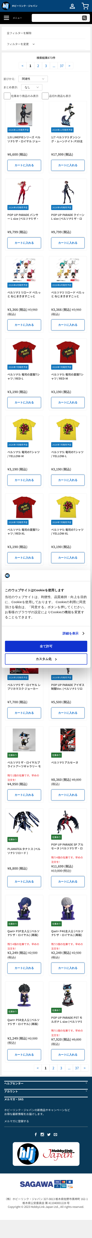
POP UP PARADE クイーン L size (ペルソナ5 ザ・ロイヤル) (67, 219)
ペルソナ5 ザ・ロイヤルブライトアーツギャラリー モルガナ (24, 766)
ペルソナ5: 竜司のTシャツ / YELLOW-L (67, 454)
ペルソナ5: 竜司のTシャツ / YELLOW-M (23, 454)
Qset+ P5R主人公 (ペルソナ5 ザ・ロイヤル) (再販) (23, 1022)
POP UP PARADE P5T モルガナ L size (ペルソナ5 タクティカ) (66, 1021)
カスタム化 (46, 659)
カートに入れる (24, 165)
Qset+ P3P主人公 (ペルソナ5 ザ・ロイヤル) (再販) (23, 933)
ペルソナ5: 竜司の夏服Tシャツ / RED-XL (23, 532)
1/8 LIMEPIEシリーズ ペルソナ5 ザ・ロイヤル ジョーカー (24, 141)
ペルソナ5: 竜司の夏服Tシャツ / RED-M (67, 376)
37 (62, 65)
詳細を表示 (71, 633)
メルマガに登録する (16, 1121)
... (54, 65)
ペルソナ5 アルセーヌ (64, 762)
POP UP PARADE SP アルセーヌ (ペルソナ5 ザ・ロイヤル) (67, 848)
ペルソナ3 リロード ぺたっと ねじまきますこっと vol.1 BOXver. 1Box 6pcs (24, 296)
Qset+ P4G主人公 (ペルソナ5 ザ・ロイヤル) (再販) (67, 933)
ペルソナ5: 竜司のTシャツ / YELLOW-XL (67, 532)
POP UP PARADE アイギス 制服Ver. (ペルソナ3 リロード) (67, 689)
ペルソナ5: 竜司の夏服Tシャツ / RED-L (23, 376)
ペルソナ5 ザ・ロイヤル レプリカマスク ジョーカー (24, 687)
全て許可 (46, 646)
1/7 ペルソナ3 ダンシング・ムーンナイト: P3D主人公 (67, 141)
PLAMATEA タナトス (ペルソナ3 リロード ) (23, 851)
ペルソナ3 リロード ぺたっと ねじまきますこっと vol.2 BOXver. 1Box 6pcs (67, 296)
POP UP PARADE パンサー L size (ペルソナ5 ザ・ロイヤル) (23, 219)
